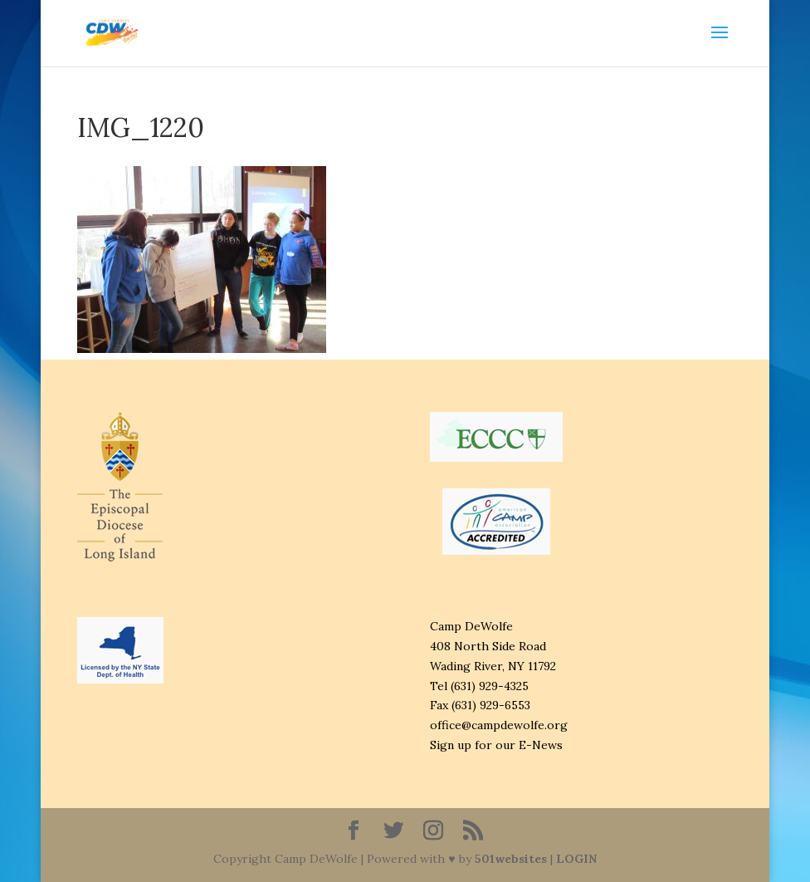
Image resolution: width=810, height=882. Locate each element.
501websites (511, 858)
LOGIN (576, 858)
